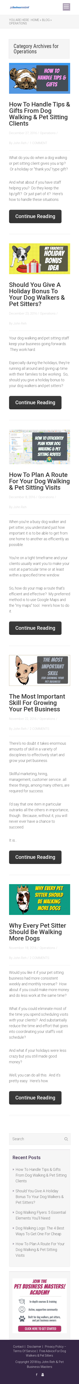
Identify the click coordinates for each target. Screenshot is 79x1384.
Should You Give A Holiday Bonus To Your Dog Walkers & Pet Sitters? (37, 294)
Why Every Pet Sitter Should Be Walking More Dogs (37, 932)
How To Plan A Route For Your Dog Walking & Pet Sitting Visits (39, 481)
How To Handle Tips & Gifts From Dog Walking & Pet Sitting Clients (39, 114)
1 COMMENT (38, 143)
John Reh (20, 143)
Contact (18, 1346)
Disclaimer (34, 1346)
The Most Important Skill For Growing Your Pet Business (37, 703)
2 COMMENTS (39, 729)
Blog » (47, 20)
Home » (36, 20)
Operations (18, 23)
